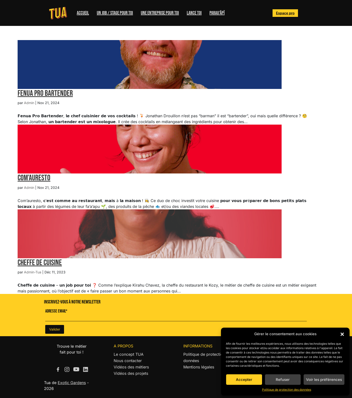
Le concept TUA (128, 354)
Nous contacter (128, 360)
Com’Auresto (34, 178)
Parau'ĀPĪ (217, 13)
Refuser (283, 379)
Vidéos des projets (131, 373)
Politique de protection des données (286, 389)
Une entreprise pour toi (160, 13)
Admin (29, 103)
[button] (342, 334)
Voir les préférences (324, 379)
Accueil (83, 13)
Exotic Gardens (72, 382)
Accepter (244, 379)
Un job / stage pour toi (115, 13)
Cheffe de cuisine (40, 263)
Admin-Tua (32, 272)
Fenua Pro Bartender (45, 93)
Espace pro (285, 13)
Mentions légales (198, 367)
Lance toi (194, 13)
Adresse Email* (56, 311)
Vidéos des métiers (131, 367)
